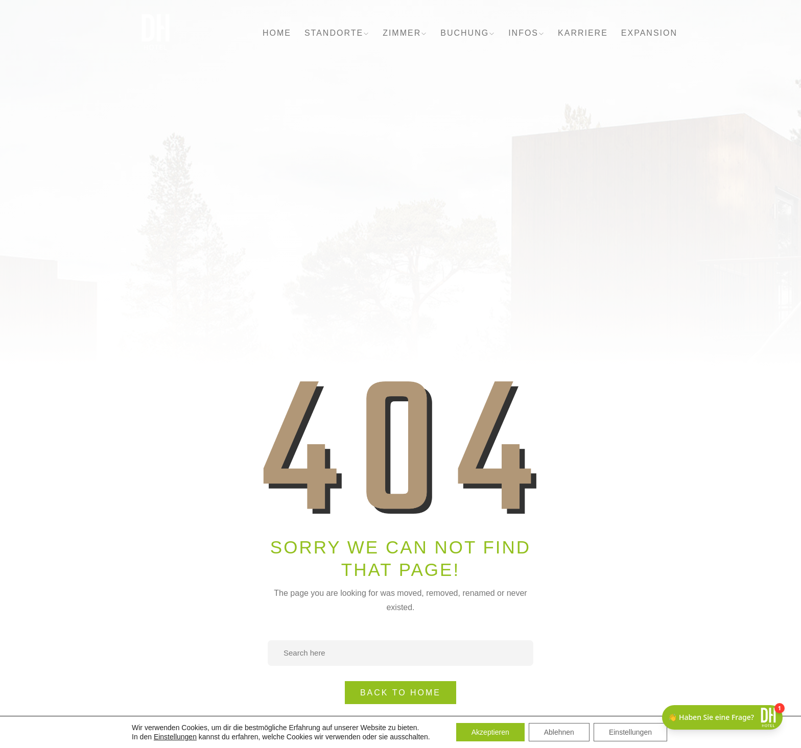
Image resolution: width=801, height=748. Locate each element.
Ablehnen (559, 732)
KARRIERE (583, 33)
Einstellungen (175, 737)
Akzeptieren (490, 732)
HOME (277, 33)
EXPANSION (649, 33)
